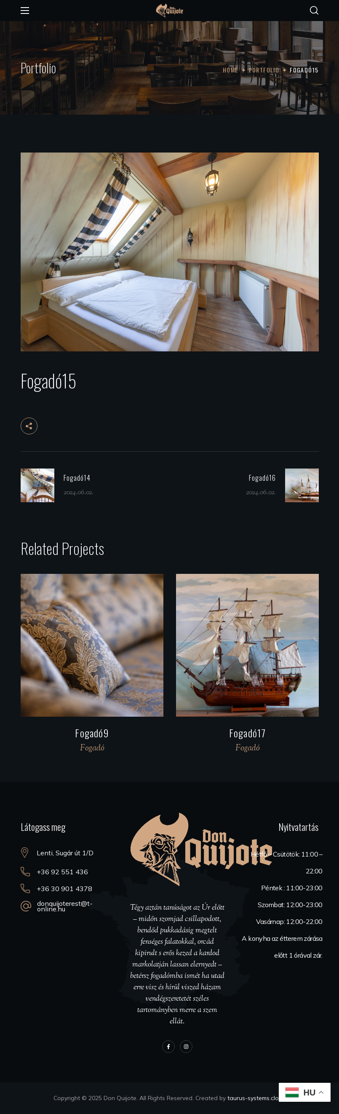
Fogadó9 (92, 732)
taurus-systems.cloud (256, 1098)
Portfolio (264, 69)
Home (230, 69)
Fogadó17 (247, 732)
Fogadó (92, 748)
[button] (314, 10)
